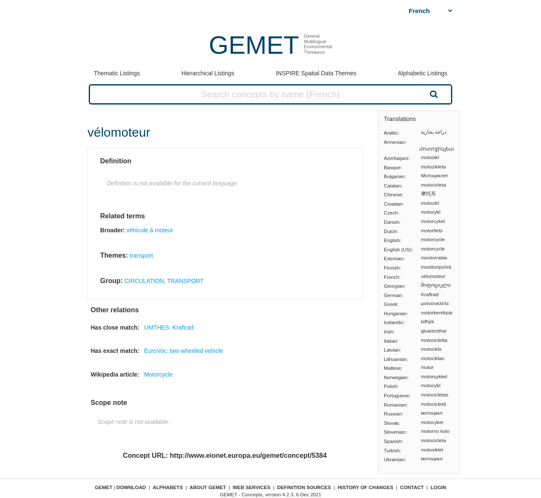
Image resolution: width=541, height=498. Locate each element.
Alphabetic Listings (422, 73)
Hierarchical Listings (207, 73)
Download (131, 487)
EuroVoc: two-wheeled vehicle (183, 350)
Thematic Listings (117, 73)
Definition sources (304, 487)
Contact (412, 487)
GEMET (254, 45)
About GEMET (208, 487)
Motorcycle (158, 374)
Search (433, 94)
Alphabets (168, 487)
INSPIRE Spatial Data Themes (316, 73)
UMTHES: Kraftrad (169, 327)
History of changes (365, 487)
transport (141, 255)
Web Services (251, 487)
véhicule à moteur (149, 230)
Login (438, 487)
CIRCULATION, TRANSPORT (163, 281)
